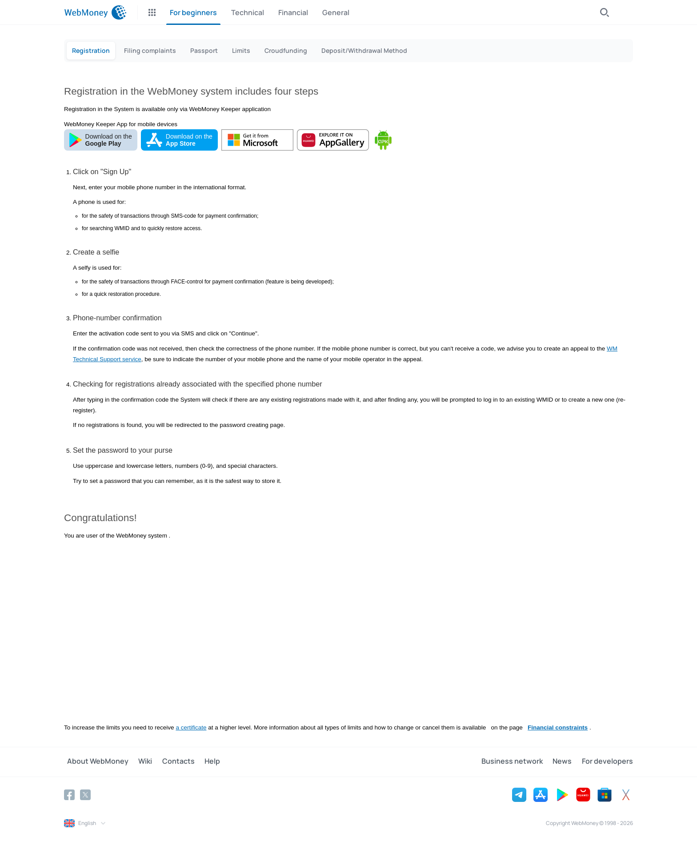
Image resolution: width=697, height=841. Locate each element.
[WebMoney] (95, 12)
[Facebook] (69, 793)
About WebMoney (94, 760)
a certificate (191, 726)
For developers (607, 760)
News (565, 760)
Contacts (169, 760)
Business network (518, 760)
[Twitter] (85, 793)
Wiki (139, 760)
